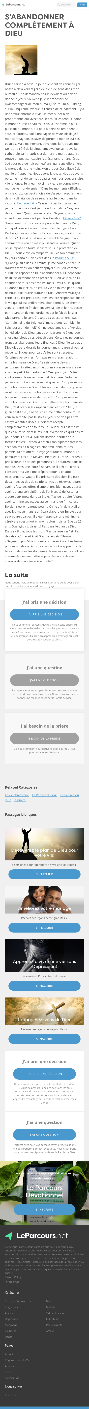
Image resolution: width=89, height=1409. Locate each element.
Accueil (9, 1354)
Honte (8, 1337)
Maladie (51, 1307)
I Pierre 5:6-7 (72, 218)
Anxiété (9, 1313)
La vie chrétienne (17, 795)
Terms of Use (12, 1281)
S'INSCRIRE (44, 1209)
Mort (49, 1301)
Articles (9, 1366)
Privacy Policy (13, 1277)
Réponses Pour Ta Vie (17, 1360)
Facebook (11, 1395)
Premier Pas (12, 1378)
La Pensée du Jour (44, 795)
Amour (50, 1331)
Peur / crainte (54, 1325)
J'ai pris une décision (44, 614)
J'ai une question (44, 680)
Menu (82, 5)
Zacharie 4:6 (25, 203)
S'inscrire (44, 874)
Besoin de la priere (44, 738)
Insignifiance (12, 1307)
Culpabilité (52, 1319)
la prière (20, 800)
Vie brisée (10, 1331)
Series (8, 1372)
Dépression (11, 1319)
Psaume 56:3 (64, 258)
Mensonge (11, 1325)
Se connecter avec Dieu (19, 1301)
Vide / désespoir (55, 1313)
